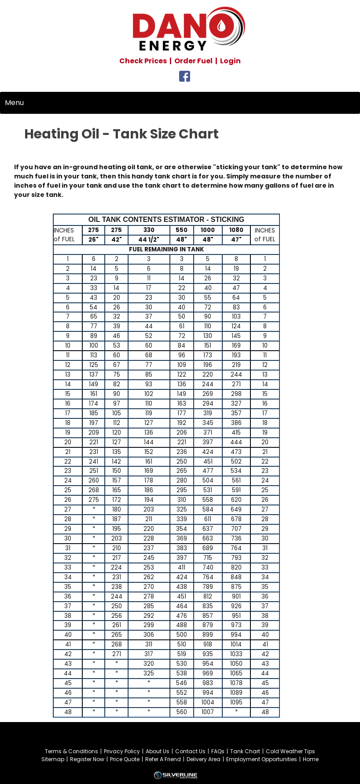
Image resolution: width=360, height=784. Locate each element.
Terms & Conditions (71, 751)
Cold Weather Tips (290, 751)
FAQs (217, 751)
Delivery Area (203, 759)
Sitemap (52, 759)
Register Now (87, 759)
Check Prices (143, 61)
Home (311, 759)
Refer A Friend (163, 759)
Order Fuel (193, 61)
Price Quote (125, 759)
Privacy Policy (122, 751)
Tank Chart (245, 751)
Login (230, 61)
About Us (157, 751)
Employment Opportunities (261, 759)
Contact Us (190, 751)
